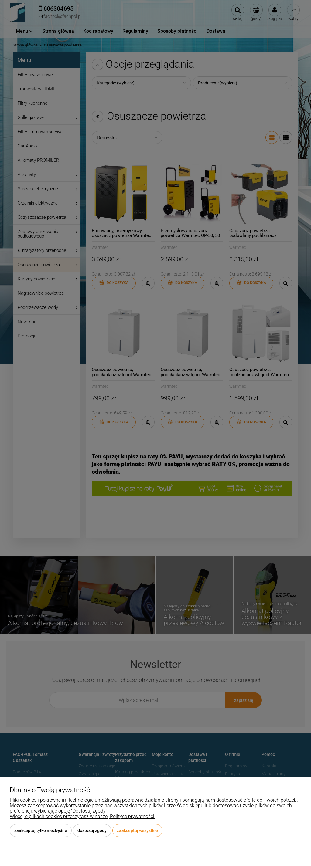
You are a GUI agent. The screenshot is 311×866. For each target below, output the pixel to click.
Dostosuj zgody (92, 830)
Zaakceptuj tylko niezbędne (40, 830)
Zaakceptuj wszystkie (137, 830)
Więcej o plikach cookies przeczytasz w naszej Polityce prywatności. (83, 816)
